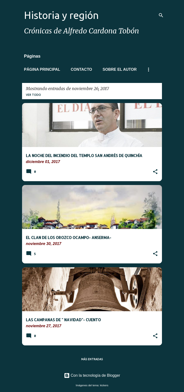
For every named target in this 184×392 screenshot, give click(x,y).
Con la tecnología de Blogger (92, 375)
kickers (104, 385)
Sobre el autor (120, 69)
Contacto (81, 69)
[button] (155, 172)
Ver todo (33, 94)
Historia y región (61, 15)
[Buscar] (161, 15)
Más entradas (92, 359)
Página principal (42, 69)
